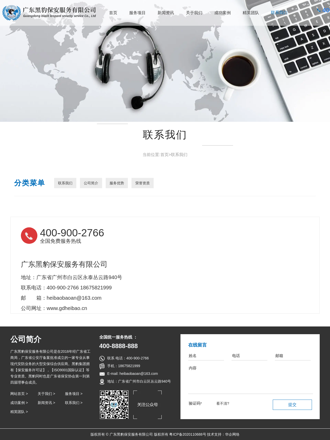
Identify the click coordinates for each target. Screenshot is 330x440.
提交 (292, 404)
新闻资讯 (166, 13)
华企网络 (232, 434)
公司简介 (91, 183)
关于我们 (194, 13)
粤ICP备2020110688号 (187, 434)
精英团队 (251, 13)
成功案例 (222, 13)
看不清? (222, 403)
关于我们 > (46, 394)
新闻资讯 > (46, 403)
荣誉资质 (142, 183)
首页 (113, 13)
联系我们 (279, 12)
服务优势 (117, 183)
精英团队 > (19, 412)
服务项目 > (73, 394)
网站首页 (17, 394)
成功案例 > (19, 403)
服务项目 (137, 13)
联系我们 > (73, 403)
